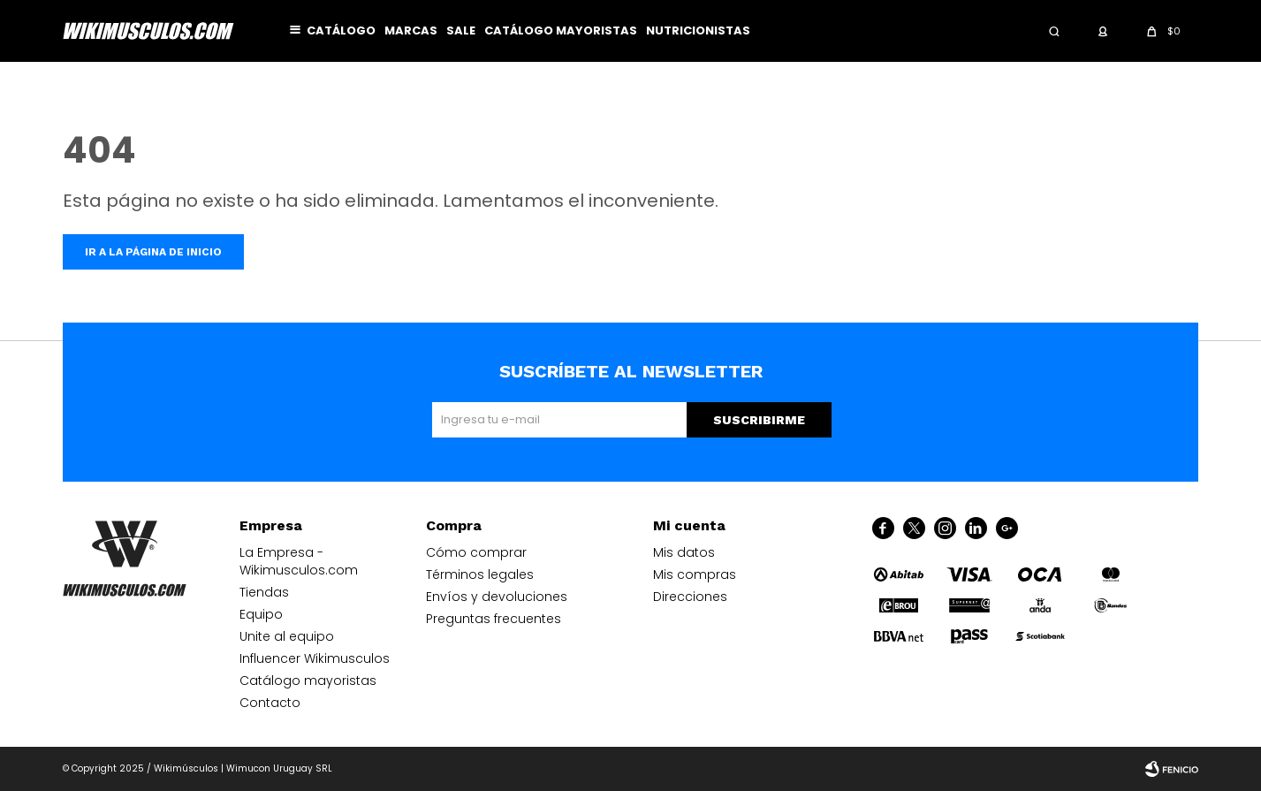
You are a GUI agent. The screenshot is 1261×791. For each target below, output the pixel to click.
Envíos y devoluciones (496, 596)
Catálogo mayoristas (560, 30)
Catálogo (341, 30)
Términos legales (480, 574)
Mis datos (684, 552)
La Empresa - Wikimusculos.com (298, 561)
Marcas (410, 30)
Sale (460, 30)
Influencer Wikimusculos (314, 658)
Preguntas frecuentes (493, 618)
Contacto (269, 702)
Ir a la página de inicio (153, 252)
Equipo (261, 614)
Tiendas (264, 592)
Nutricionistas (698, 30)
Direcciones (690, 596)
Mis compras (694, 574)
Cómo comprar (476, 552)
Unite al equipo (286, 636)
